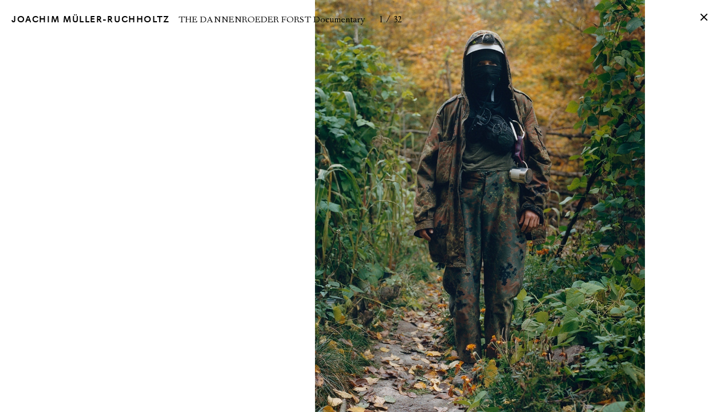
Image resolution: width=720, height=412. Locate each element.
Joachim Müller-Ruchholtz (90, 20)
